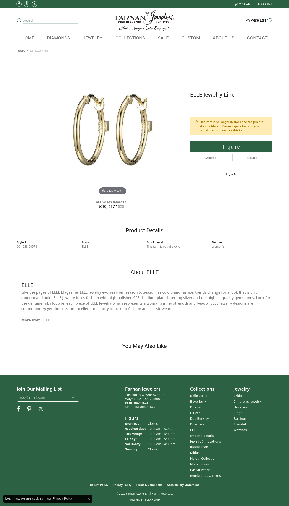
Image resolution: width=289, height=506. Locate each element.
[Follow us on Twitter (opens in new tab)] (34, 4)
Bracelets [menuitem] (241, 424)
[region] (112, 127)
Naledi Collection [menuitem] (203, 458)
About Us (223, 38)
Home (27, 38)
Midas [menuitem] (195, 453)
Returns (252, 157)
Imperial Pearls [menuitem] (202, 435)
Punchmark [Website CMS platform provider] (152, 499)
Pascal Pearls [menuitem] (200, 470)
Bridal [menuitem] (238, 396)
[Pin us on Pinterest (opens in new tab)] (26, 4)
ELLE (85, 246)
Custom (191, 38)
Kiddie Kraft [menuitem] (199, 447)
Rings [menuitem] (238, 413)
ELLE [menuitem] (193, 430)
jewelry (21, 50)
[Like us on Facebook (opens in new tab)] (19, 4)
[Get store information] (140, 407)
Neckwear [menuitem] (241, 407)
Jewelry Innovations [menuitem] (205, 441)
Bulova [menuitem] (195, 407)
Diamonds (58, 38)
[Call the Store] (137, 402)
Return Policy (99, 485)
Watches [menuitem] (240, 430)
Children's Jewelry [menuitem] (247, 401)
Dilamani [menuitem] (197, 424)
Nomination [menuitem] (199, 464)
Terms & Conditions (149, 485)
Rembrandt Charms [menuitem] (205, 475)
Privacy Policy (122, 485)
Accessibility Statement (183, 485)
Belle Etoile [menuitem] (199, 396)
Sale (163, 38)
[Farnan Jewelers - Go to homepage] (144, 20)
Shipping (210, 157)
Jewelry (92, 38)
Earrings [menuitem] (240, 418)
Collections (130, 38)
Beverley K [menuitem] (198, 401)
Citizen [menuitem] (195, 413)
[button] (243, 4)
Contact (257, 38)
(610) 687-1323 (111, 206)
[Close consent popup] (88, 498)
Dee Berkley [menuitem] (199, 418)
